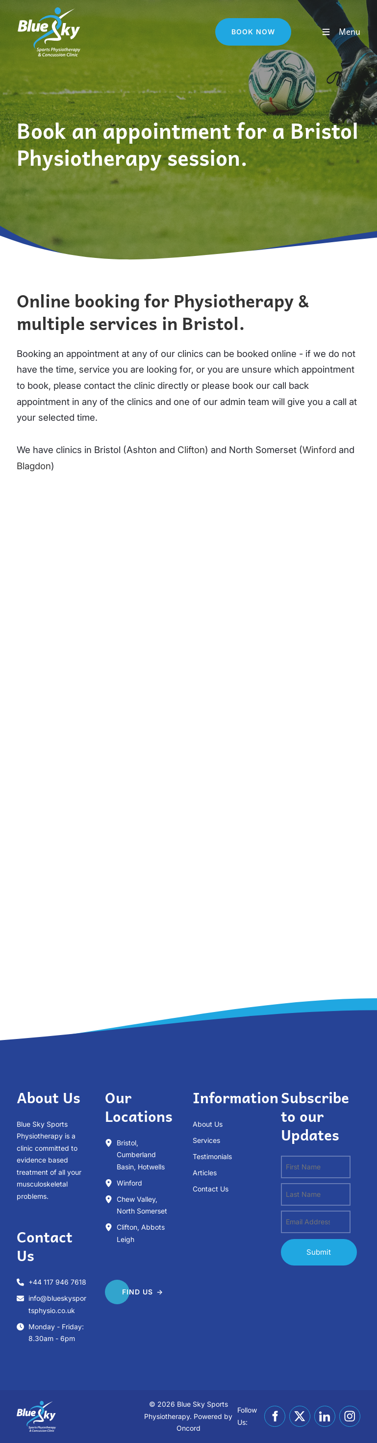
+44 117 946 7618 (57, 1282)
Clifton (191, 450)
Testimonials (212, 1156)
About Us (208, 1124)
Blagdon (34, 466)
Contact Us (210, 1189)
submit (318, 1252)
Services (206, 1140)
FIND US (120, 1288)
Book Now (237, 24)
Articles (205, 1172)
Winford (319, 450)
